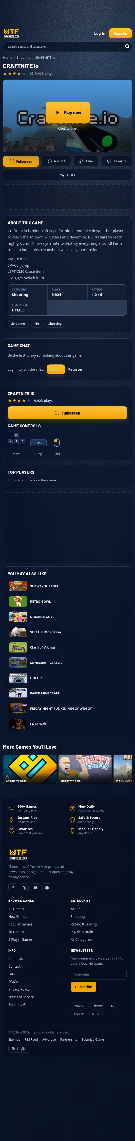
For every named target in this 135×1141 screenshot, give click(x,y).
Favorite (116, 161)
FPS (36, 324)
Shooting (23, 57)
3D (113, 1005)
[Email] (99, 974)
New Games (17, 916)
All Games (16, 909)
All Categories (81, 939)
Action (76, 909)
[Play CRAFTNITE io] (67, 116)
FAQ (11, 974)
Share (67, 174)
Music (96, 1014)
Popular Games (20, 924)
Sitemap (14, 1039)
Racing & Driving (84, 924)
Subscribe (83, 987)
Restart (56, 161)
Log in (99, 33)
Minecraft (80, 1005)
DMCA (13, 981)
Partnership (68, 1039)
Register (121, 33)
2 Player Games (20, 939)
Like (86, 161)
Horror (98, 1005)
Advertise (49, 1039)
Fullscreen (21, 161)
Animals (79, 1014)
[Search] (126, 46)
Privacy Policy (18, 989)
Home (7, 57)
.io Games (18, 324)
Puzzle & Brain (82, 932)
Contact (14, 966)
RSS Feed (31, 1039)
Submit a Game (20, 1004)
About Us (15, 959)
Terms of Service (21, 997)
